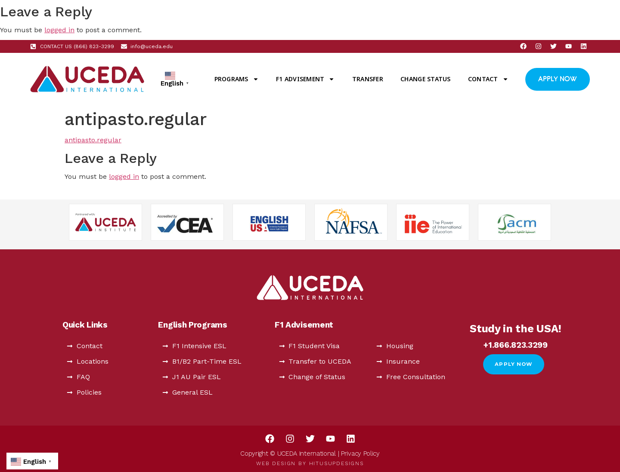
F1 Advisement (305, 79)
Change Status (425, 79)
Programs (236, 79)
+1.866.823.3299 (516, 345)
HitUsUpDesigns (336, 463)
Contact (488, 79)
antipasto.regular (93, 140)
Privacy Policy (360, 453)
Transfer (367, 79)
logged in (59, 30)
